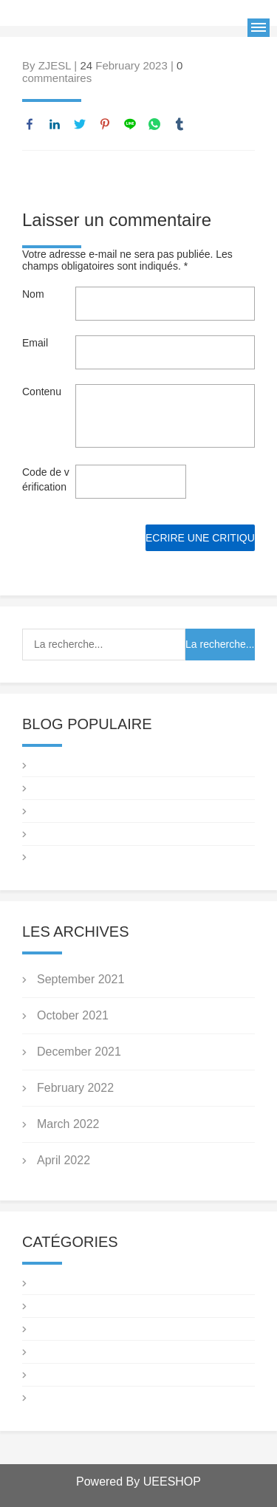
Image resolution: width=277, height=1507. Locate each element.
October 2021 (73, 1015)
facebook (29, 124)
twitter (79, 124)
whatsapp (154, 124)
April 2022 (63, 1160)
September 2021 (80, 979)
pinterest (105, 124)
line (130, 124)
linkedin (54, 124)
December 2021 (79, 1051)
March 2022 (68, 1124)
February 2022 (75, 1087)
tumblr (179, 124)
